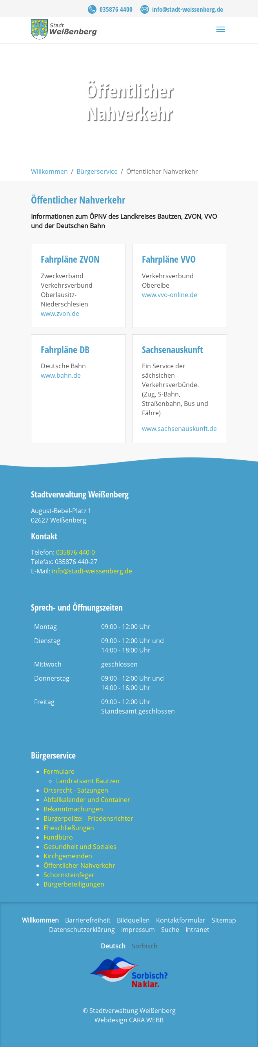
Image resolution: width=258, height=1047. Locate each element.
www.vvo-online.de (169, 294)
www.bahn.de (61, 375)
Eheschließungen (69, 828)
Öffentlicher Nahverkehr (79, 865)
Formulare (59, 771)
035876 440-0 (75, 552)
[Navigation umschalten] (220, 29)
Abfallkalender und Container (87, 799)
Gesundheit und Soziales (80, 846)
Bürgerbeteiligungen (74, 884)
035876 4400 (116, 9)
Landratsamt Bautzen (88, 781)
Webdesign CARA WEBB (129, 1020)
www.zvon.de (60, 313)
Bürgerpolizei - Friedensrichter (88, 818)
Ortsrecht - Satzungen (76, 790)
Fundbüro (58, 837)
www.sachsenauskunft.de (179, 428)
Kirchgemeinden (68, 856)
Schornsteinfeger (69, 874)
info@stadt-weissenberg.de (187, 9)
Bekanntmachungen (73, 809)
